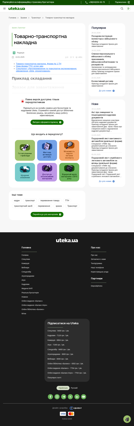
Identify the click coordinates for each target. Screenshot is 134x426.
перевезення (44, 206)
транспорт (30, 200)
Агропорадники (28, 276)
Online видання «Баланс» (32, 301)
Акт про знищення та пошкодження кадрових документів (104, 115)
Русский (74, 388)
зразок (59, 206)
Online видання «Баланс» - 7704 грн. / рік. (65, 368)
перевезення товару (49, 200)
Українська (63, 388)
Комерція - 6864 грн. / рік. (58, 340)
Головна (25, 255)
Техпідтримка (96, 263)
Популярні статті (54, 378)
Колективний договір (102, 81)
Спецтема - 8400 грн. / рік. (58, 331)
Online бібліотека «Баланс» (33, 309)
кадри (17, 200)
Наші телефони (97, 268)
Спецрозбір (26, 272)
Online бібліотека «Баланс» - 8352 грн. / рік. (66, 364)
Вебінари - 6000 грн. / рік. (58, 359)
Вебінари (25, 268)
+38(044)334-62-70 (97, 2)
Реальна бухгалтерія (30, 293)
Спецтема (26, 259)
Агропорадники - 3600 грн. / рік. (61, 354)
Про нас (94, 255)
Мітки (24, 314)
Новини (25, 297)
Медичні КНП (27, 288)
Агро (23, 280)
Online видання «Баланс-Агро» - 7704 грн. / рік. (67, 373)
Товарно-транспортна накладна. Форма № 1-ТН (38, 64)
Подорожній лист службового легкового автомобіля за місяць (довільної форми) (107, 160)
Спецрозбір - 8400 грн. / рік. (59, 349)
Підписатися (120, 2)
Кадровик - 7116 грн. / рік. (58, 335)
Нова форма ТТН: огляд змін (29, 66)
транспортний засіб (23, 206)
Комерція (25, 263)
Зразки (14, 28)
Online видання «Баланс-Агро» (34, 305)
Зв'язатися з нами (98, 259)
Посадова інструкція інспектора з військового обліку (104, 39)
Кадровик (25, 284)
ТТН (67, 200)
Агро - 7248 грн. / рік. (56, 345)
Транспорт (21, 28)
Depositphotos (96, 286)
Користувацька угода (99, 272)
